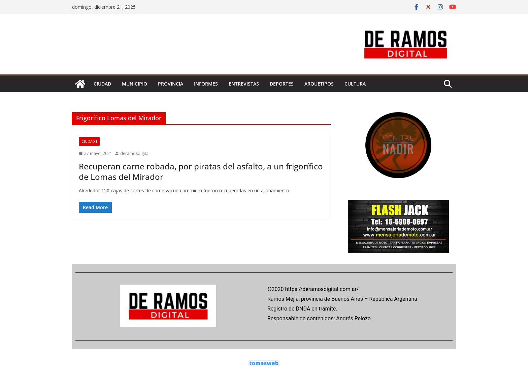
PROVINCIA (170, 83)
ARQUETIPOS (319, 83)
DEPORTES (282, 83)
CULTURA (355, 83)
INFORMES (206, 83)
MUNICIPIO (134, 83)
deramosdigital (135, 153)
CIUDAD (102, 83)
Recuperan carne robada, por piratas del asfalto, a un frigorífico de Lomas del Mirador (201, 171)
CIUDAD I (89, 141)
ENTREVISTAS (244, 83)
